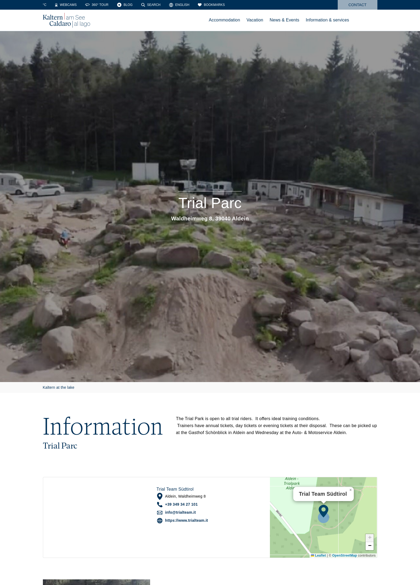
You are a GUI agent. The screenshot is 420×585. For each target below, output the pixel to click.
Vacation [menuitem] (255, 20)
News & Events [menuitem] (284, 20)
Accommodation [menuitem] (224, 20)
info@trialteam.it (180, 512)
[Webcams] (77, 5)
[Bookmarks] (223, 5)
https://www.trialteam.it (186, 520)
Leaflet (318, 555)
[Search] (162, 5)
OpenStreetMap (344, 555)
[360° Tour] (108, 5)
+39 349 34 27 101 (181, 504)
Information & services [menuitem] (327, 20)
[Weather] (50, 5)
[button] (323, 511)
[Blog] (136, 5)
